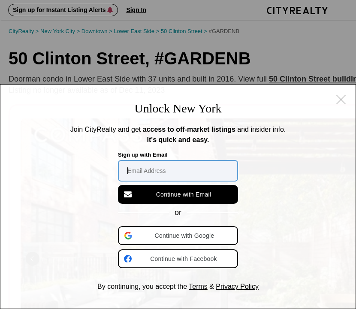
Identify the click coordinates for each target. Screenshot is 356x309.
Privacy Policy (237, 286)
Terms (198, 286)
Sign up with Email (143, 154)
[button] (179, 235)
